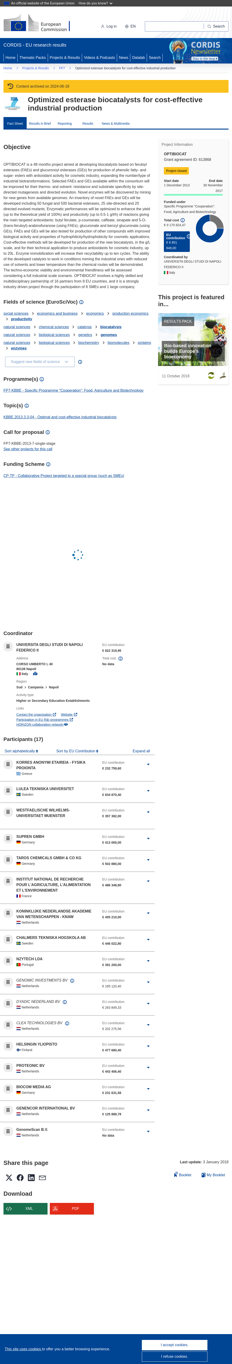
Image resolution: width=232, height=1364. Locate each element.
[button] (130, 26)
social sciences (16, 313)
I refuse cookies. (174, 1356)
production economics (130, 313)
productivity (21, 319)
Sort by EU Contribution (76, 751)
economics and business (57, 313)
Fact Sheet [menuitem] (15, 123)
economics (95, 313)
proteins (144, 343)
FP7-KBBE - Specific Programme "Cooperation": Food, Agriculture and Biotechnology (73, 390)
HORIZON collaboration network (42, 724)
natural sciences (16, 327)
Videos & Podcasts (99, 58)
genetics (85, 335)
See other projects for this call (27, 449)
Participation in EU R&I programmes (44, 720)
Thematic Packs (32, 58)
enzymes (19, 348)
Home (11, 58)
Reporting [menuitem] (65, 123)
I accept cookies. (174, 1345)
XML (29, 1209)
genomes (109, 335)
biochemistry (88, 343)
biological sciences (54, 335)
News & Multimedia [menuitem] (116, 123)
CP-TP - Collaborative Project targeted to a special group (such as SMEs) (63, 476)
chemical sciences (54, 327)
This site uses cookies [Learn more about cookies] (23, 1349)
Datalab (138, 58)
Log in (109, 26)
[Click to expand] (148, 764)
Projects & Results (65, 58)
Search (155, 58)
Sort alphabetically (20, 751)
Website (69, 714)
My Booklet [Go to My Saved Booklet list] (213, 1175)
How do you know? (96, 3)
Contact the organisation (36, 714)
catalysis (84, 327)
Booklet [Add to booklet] (182, 1174)
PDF (75, 1209)
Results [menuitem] (88, 123)
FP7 (62, 68)
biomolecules (118, 343)
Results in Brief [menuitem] (40, 123)
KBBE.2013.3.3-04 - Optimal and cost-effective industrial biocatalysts (60, 417)
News (123, 58)
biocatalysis (111, 327)
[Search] (216, 26)
